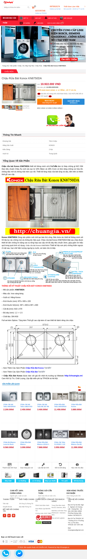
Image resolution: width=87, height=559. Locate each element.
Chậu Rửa (38, 66)
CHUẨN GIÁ (42, 547)
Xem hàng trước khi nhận (75, 492)
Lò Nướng (22, 481)
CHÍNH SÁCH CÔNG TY (43, 500)
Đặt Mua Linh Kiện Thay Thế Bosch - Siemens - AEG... (59, 513)
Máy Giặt (8, 481)
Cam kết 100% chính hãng (16, 492)
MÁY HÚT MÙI (52, 18)
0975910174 (55, 8)
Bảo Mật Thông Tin (25, 507)
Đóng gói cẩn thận (45, 492)
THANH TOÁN (8, 499)
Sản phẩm (13, 66)
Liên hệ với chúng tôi (76, 500)
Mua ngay (49, 102)
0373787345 (40, 12)
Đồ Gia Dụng (78, 481)
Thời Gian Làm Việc (74, 8)
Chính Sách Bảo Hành (42, 505)
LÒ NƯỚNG (27, 23)
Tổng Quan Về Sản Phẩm (16, 161)
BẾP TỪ (26, 18)
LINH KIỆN (40, 23)
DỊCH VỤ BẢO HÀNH (53, 23)
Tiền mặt (5, 503)
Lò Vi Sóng (36, 481)
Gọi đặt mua (73, 102)
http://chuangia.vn (63, 547)
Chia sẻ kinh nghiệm (58, 518)
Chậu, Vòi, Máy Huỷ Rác (26, 66)
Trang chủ (5, 66)
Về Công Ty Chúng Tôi (26, 503)
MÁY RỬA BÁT (68, 18)
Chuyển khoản (7, 507)
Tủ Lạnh (64, 481)
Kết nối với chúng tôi (11, 510)
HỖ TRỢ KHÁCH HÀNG (58, 500)
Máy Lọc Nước (50, 481)
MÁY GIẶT (38, 18)
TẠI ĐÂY (47, 368)
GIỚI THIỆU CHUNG (26, 499)
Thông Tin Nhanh (12, 135)
